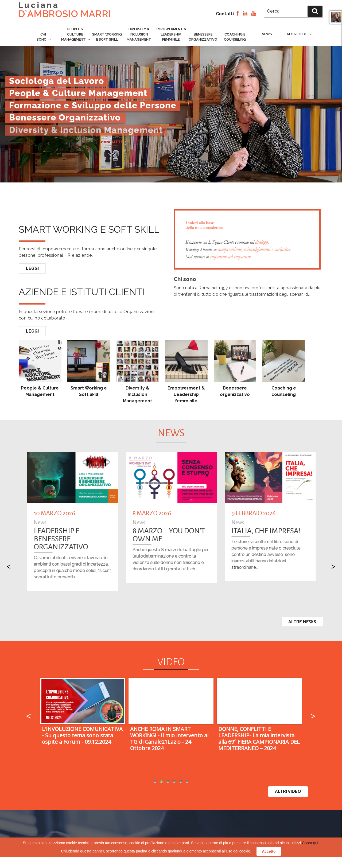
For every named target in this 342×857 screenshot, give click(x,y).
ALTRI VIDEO (288, 791)
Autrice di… (299, 34)
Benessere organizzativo (203, 37)
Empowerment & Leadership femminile (171, 34)
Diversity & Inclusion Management (137, 394)
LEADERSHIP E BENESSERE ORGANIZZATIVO (119, 539)
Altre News (302, 621)
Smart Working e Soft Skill (107, 37)
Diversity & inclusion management (139, 34)
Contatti (225, 13)
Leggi (32, 268)
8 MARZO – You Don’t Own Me (227, 535)
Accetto (268, 851)
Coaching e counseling (235, 37)
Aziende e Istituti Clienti (82, 291)
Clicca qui (310, 843)
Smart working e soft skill (89, 222)
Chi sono (44, 37)
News (267, 34)
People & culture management (76, 34)
